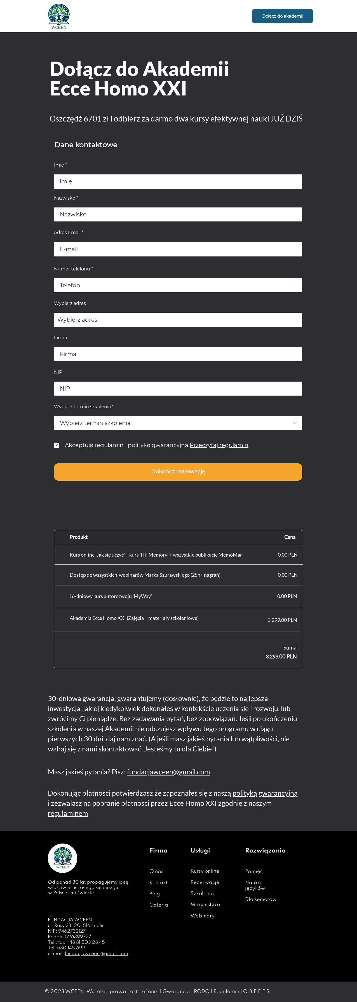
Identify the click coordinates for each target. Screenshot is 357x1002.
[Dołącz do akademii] (282, 16)
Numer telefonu (72, 269)
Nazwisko (64, 198)
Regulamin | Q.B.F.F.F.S (241, 991)
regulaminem (68, 813)
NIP (58, 372)
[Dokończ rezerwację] (178, 472)
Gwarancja (176, 991)
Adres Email (67, 232)
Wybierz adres (70, 303)
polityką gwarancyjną (265, 793)
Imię (59, 165)
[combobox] (178, 320)
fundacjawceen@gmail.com (168, 771)
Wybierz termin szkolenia (82, 407)
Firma (60, 338)
